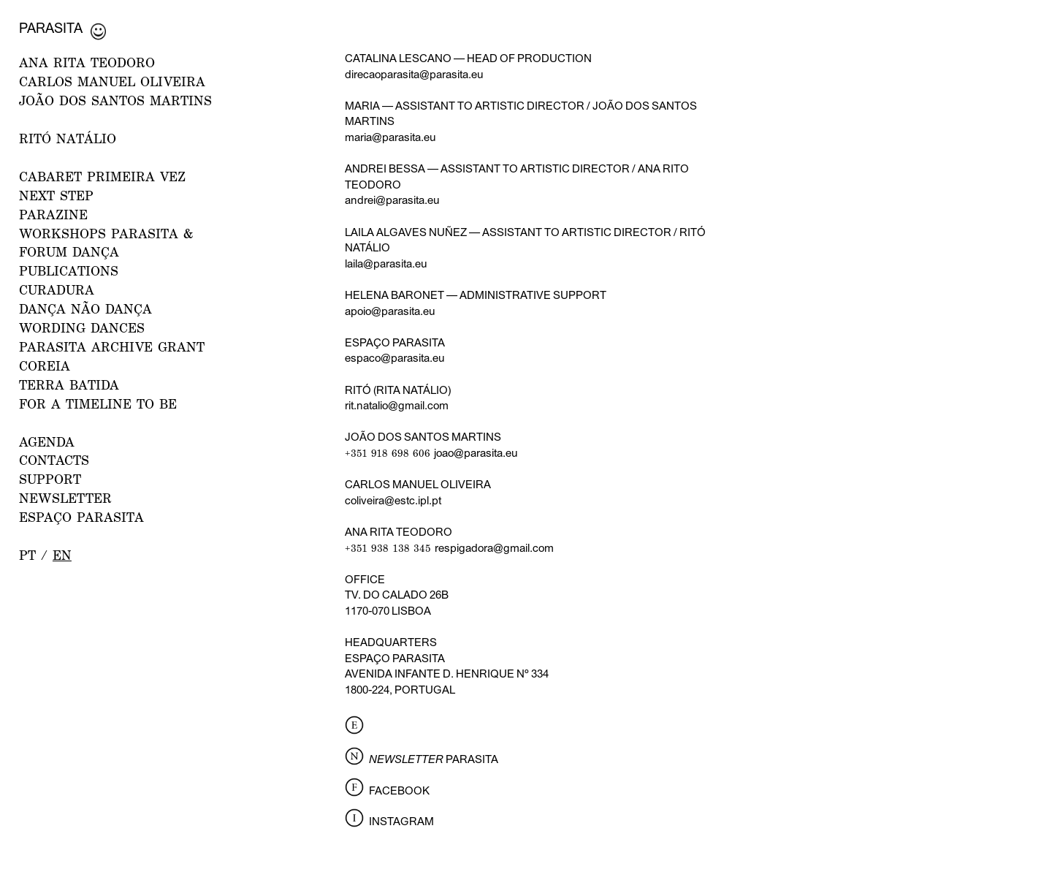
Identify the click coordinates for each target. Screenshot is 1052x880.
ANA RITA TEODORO (87, 62)
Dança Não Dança (85, 308)
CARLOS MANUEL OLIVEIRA (112, 81)
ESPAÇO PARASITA (81, 517)
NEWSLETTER (65, 498)
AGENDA (47, 442)
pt (27, 555)
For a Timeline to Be (98, 403)
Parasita (51, 28)
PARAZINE (53, 214)
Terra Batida (69, 384)
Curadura (56, 289)
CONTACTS (54, 460)
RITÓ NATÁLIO (67, 138)
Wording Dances (82, 327)
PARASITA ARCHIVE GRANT (112, 346)
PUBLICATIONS (68, 270)
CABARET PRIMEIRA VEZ (102, 176)
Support (50, 479)
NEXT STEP (56, 195)
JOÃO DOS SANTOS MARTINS (115, 100)
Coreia (44, 365)
